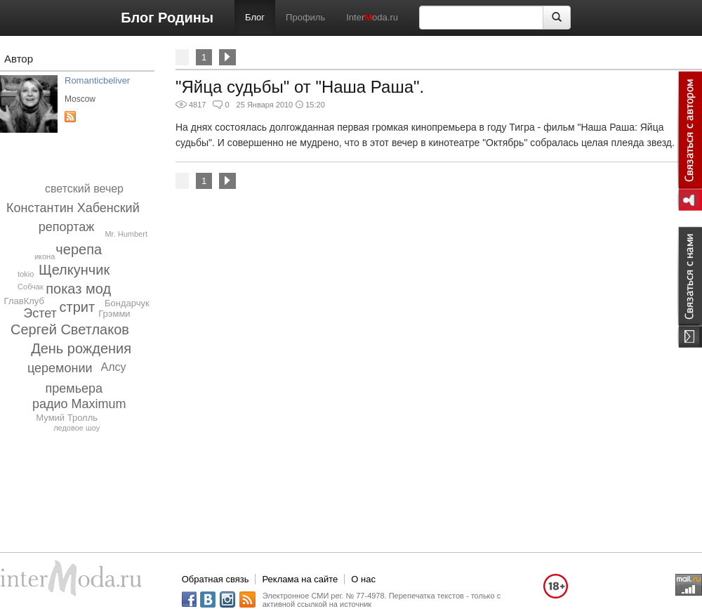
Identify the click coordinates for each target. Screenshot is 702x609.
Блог (255, 17)
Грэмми (114, 313)
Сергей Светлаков (70, 329)
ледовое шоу (76, 428)
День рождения (81, 348)
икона (44, 256)
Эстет (40, 313)
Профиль (305, 17)
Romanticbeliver (97, 80)
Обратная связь (215, 579)
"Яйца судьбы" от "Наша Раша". (300, 86)
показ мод (78, 288)
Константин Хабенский (73, 208)
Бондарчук (127, 303)
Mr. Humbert (126, 234)
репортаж (67, 227)
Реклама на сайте (300, 579)
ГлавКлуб (24, 301)
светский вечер (84, 189)
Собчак (31, 286)
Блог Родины (167, 17)
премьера (74, 388)
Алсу (113, 367)
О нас (363, 579)
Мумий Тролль (67, 417)
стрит (77, 307)
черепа (78, 249)
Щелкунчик (74, 269)
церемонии (60, 368)
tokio (26, 274)
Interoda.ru (372, 17)
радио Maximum (79, 404)
